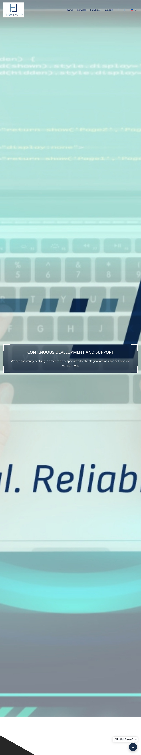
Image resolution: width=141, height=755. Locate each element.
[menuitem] (133, 10)
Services (81, 9)
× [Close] (136, 739)
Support (109, 9)
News (70, 9)
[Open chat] (133, 747)
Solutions (95, 9)
